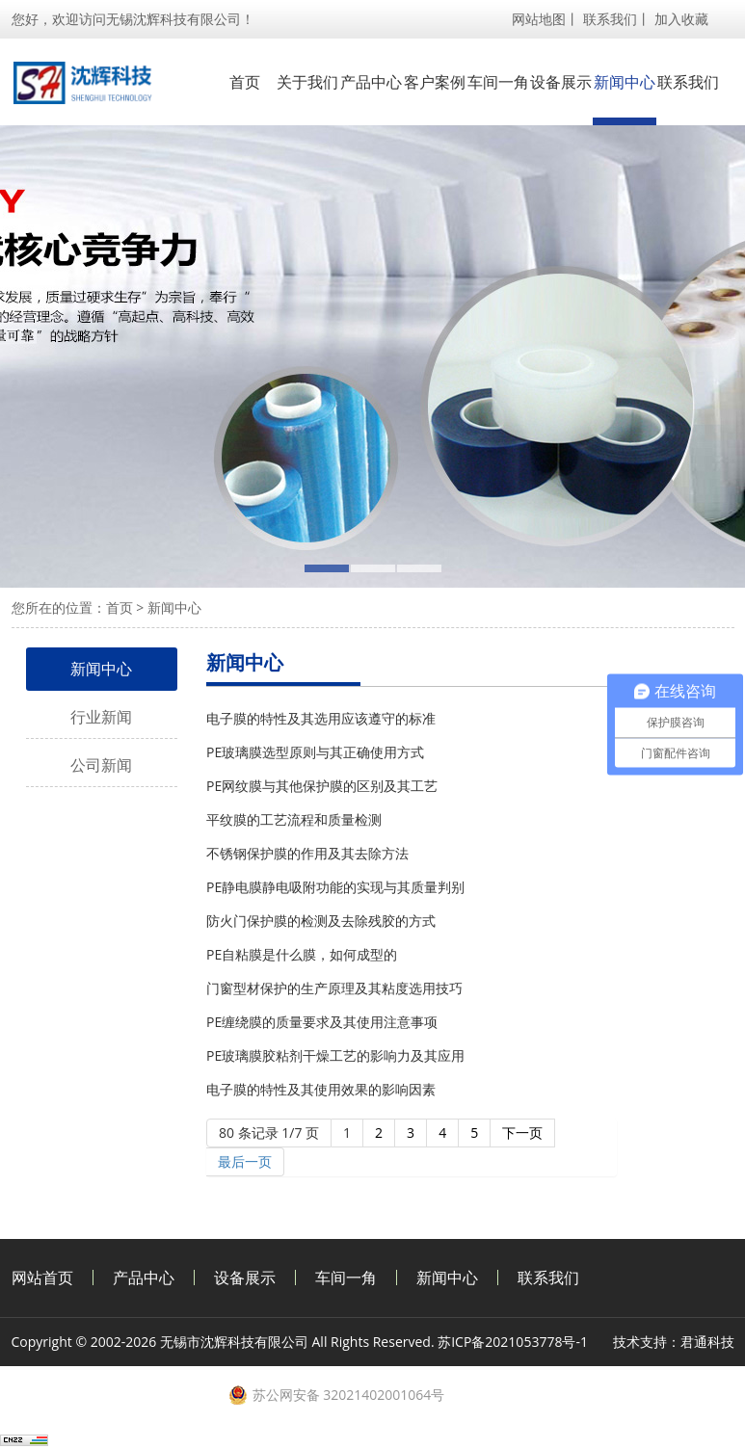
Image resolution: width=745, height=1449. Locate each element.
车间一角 (498, 81)
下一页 (522, 1132)
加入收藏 (681, 19)
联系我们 (610, 19)
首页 (244, 81)
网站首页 (42, 1277)
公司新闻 (101, 765)
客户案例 (435, 81)
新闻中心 (624, 81)
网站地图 (539, 19)
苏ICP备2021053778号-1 (513, 1341)
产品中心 (371, 81)
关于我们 (307, 81)
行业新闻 (101, 716)
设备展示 (561, 81)
